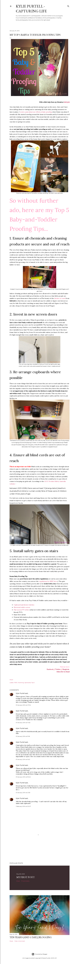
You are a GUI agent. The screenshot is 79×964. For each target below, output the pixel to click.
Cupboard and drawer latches (24, 605)
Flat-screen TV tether (21, 610)
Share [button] (11, 679)
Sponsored (27, 682)
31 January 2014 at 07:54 (23, 705)
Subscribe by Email (63, 672)
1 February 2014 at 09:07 (23, 806)
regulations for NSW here (48, 581)
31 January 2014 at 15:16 (23, 736)
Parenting (21, 682)
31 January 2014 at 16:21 (23, 759)
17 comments (25, 881)
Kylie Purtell (20, 693)
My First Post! (25, 877)
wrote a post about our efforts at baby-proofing (36, 112)
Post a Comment (20, 941)
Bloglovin (66, 669)
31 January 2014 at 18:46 (23, 777)
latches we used (59, 298)
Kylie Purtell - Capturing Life (31, 8)
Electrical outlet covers (22, 607)
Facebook (50, 669)
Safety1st (67, 102)
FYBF (15, 682)
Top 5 (32, 682)
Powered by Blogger (39, 954)
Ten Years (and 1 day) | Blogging (31, 937)
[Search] (68, 6)
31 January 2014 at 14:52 (23, 722)
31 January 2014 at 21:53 (23, 792)
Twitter (58, 669)
